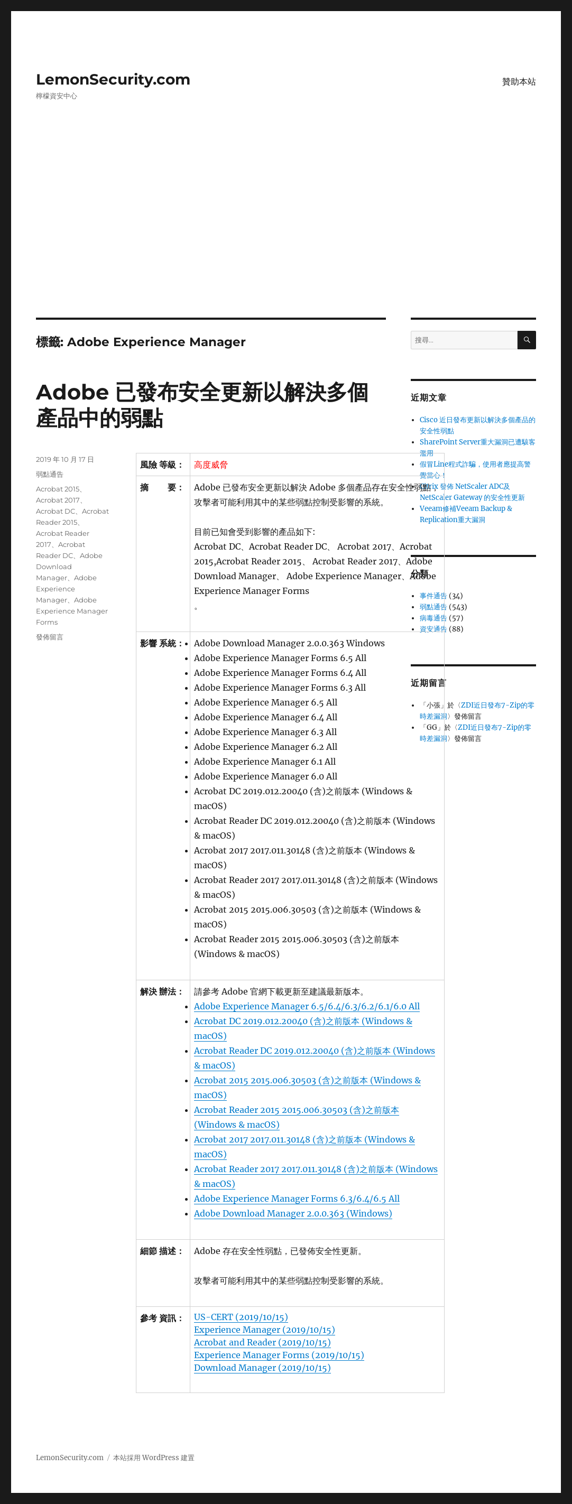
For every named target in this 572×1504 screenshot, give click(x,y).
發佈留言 (49, 637)
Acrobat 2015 (57, 489)
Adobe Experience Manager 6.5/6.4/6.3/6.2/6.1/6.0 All (307, 1006)
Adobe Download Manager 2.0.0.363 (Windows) (293, 1213)
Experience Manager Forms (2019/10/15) (279, 1355)
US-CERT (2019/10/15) (241, 1317)
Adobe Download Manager (69, 566)
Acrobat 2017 (58, 500)
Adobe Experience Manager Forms (72, 611)
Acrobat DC (55, 511)
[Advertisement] (288, 239)
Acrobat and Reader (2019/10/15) (262, 1342)
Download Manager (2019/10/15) (262, 1367)
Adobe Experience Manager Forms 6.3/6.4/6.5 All (297, 1198)
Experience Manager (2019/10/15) (264, 1329)
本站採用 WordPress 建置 (154, 1457)
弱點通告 (49, 474)
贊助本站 (519, 82)
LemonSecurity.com (113, 79)
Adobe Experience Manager (66, 588)
